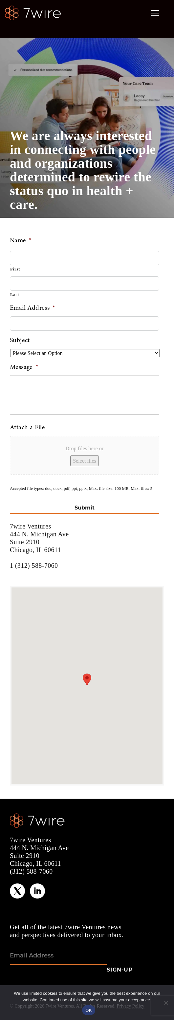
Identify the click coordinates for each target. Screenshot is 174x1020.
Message (24, 367)
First (15, 269)
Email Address (32, 308)
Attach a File (27, 427)
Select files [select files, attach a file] (84, 461)
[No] (166, 1002)
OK (88, 1010)
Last (14, 294)
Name (21, 240)
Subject (20, 340)
